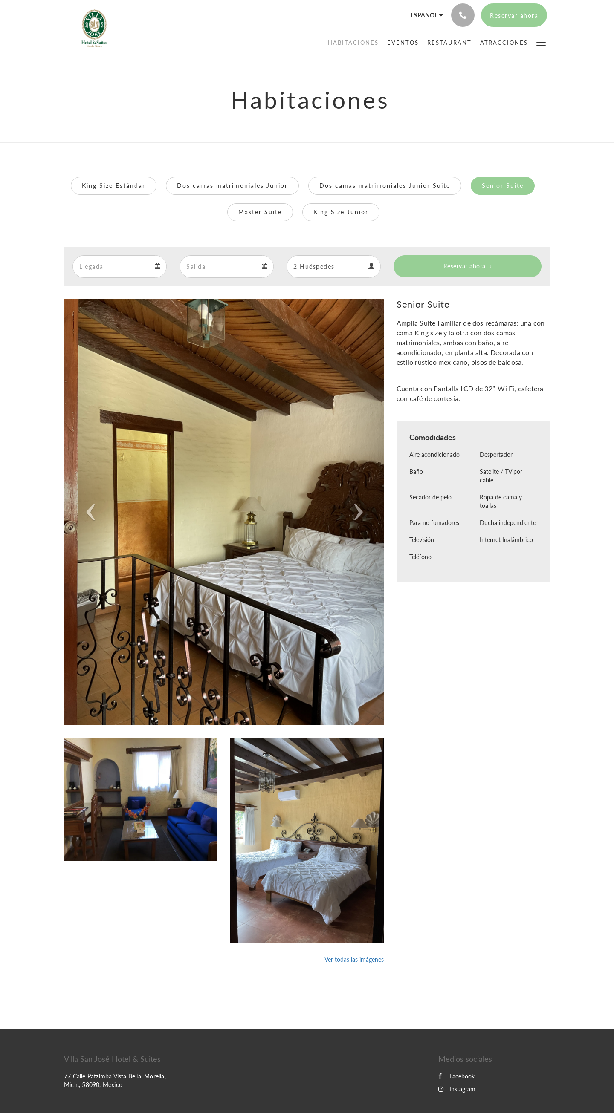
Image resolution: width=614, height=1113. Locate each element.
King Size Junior (340, 212)
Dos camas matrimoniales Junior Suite (384, 185)
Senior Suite (503, 185)
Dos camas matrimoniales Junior (232, 185)
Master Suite (260, 212)
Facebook (456, 1076)
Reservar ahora (464, 266)
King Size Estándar (113, 185)
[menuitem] (353, 42)
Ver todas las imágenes (354, 959)
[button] (541, 42)
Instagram (456, 1089)
